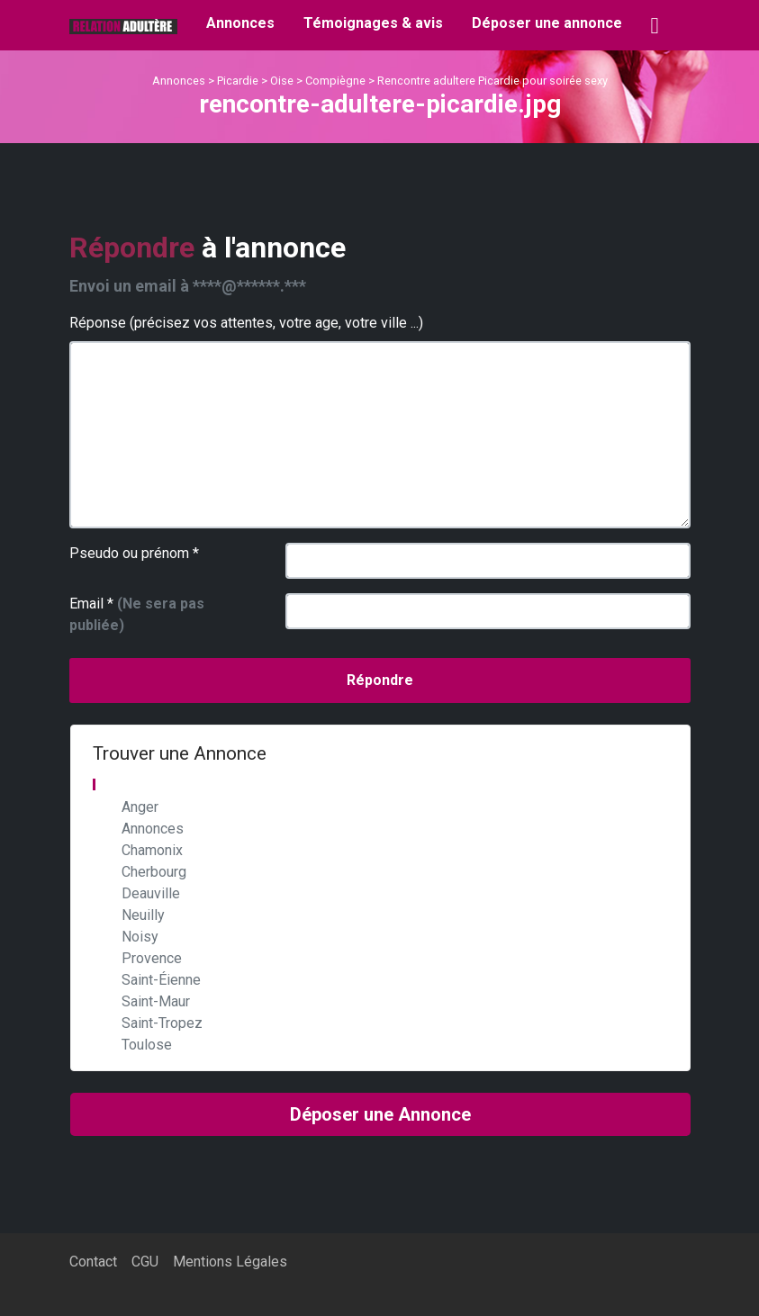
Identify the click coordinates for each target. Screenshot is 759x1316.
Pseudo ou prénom (134, 553)
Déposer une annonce (547, 23)
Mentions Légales (230, 1261)
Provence (152, 958)
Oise (282, 80)
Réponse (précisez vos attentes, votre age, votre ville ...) (246, 322)
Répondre (380, 680)
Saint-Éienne (161, 979)
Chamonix (152, 850)
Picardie (237, 80)
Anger (140, 807)
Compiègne (335, 80)
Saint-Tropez (162, 1023)
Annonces (240, 23)
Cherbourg (154, 871)
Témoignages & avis (373, 23)
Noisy (140, 936)
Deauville (151, 893)
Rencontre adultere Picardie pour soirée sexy (492, 80)
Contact (93, 1261)
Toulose (147, 1044)
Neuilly (143, 915)
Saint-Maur (156, 1001)
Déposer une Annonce (380, 1114)
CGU (144, 1261)
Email (136, 614)
